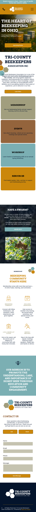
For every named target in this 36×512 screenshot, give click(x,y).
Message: (6, 463)
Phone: (5, 455)
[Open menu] (32, 9)
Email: (5, 448)
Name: (5, 441)
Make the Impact (25, 509)
